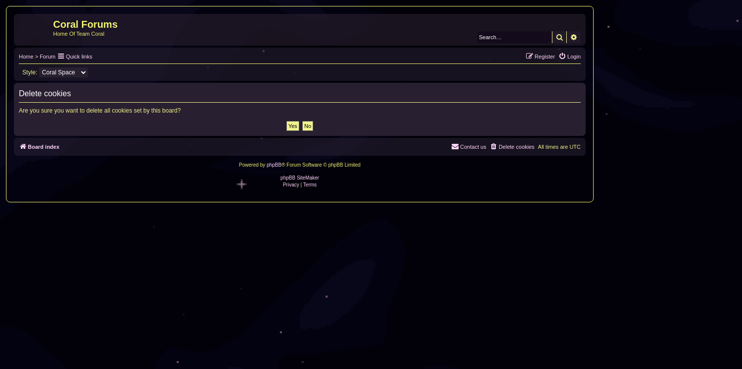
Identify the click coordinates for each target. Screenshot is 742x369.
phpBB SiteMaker (299, 178)
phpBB (274, 165)
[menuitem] (569, 56)
